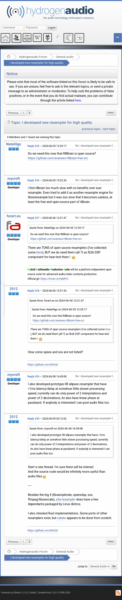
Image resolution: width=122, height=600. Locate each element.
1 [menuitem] (23, 112)
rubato (61, 518)
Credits (32, 592)
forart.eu (14, 216)
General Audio (65, 56)
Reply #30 (33, 418)
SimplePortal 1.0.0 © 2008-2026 (54, 592)
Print (110, 112)
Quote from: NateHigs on (57, 227)
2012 (13, 289)
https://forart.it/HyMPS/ (55, 278)
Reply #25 (33, 146)
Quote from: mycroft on (56, 428)
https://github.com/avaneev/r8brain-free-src (58, 158)
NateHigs (13, 144)
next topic (109, 129)
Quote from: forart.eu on (56, 300)
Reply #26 (33, 180)
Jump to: (83, 566)
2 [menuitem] (29, 112)
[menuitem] (13, 113)
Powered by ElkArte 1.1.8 (14, 592)
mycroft (13, 178)
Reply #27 (33, 217)
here (78, 100)
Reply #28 (33, 290)
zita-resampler (65, 499)
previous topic (91, 129)
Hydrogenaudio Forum (33, 56)
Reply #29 (33, 376)
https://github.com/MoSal (42, 364)
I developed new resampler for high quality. (37, 62)
